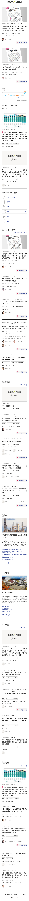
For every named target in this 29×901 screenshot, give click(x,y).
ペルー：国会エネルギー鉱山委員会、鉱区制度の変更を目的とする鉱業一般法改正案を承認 (14, 742)
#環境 (14, 74)
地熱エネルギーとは (7, 606)
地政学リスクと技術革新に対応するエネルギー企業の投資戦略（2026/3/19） (14, 327)
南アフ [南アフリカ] (17, 416)
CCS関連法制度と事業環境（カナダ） (11, 551)
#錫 (2, 703)
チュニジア (23, 414)
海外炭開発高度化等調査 (12, 143)
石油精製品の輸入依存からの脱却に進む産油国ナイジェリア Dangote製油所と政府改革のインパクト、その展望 (14, 28)
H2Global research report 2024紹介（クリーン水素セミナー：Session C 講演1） (14, 491)
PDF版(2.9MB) (22, 433)
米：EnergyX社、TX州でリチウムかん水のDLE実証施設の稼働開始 (14, 673)
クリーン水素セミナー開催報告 (12, 441)
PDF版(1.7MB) (22, 316)
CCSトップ (4, 563)
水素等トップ (21, 385)
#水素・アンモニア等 (7, 74)
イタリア (24, 689)
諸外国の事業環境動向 (7, 558)
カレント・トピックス (11, 698)
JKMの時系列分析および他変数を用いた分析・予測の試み (14, 358)
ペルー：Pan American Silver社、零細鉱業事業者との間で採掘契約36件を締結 (14, 720)
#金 (2, 728)
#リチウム (4, 680)
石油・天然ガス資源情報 (17, 306)
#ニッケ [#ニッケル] (20, 703)
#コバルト (24, 701)
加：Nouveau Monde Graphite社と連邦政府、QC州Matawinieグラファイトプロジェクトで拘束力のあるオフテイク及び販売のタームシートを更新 (14, 173)
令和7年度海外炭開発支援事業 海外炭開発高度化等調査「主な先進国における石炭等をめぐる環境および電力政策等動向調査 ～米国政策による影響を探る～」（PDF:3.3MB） (14, 136)
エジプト (17, 414)
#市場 (12, 36)
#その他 (4, 749)
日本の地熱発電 (5, 608)
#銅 (2, 701)
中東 (18, 322)
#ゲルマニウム (17, 701)
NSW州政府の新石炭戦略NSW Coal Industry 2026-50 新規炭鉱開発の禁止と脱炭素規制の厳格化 (14, 830)
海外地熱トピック (6, 610)
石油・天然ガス (6, 33)
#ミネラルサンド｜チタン (10, 703)
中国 (15, 299)
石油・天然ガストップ (19, 232)
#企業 (12, 334)
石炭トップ (22, 766)
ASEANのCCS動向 (6, 553)
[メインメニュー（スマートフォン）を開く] (26, 2)
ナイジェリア (18, 23)
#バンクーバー (13, 181)
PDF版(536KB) (22, 710)
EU (20, 689)
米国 (14, 670)
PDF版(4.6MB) (22, 458)
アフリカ (13, 23)
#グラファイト (5, 181)
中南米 (21, 322)
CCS (20, 894)
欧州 (15, 322)
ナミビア (13, 416)
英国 (12, 691)
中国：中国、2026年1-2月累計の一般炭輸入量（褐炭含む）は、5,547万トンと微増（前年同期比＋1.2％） (14, 875)
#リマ (5, 728)
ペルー (16, 716)
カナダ (14, 167)
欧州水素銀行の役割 (8, 406)
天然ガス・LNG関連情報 (9, 105)
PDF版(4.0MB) (22, 82)
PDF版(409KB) (22, 845)
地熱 (24, 894)
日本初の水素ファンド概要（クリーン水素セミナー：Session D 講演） (14, 467)
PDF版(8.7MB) (22, 349)
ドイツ (21, 439)
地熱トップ (4, 615)
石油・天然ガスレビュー (17, 33)
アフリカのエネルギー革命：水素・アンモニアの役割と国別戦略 (14, 419)
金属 (3, 179)
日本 (15, 439)
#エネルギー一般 (6, 36)
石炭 (3, 143)
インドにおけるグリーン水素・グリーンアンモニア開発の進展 (14, 68)
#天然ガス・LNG (6, 365)
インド (15, 64)
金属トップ (22, 627)
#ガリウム (10, 701)
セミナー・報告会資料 (17, 331)
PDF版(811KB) (22, 372)
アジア (12, 64)
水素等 (3, 409)
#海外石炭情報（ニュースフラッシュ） (11, 816)
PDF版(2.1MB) (22, 481)
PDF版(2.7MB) (22, 43)
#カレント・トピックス (7, 838)
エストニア (16, 691)
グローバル (13, 130)
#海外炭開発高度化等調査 (8, 146)
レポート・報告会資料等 (13, 409)
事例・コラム (5, 611)
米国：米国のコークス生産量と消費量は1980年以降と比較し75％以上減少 (14, 810)
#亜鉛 (5, 701)
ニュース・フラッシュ (11, 179)
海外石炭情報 (9, 814)
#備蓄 (3, 309)
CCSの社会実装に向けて (8, 559)
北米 (12, 167)
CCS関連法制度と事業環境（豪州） (10, 549)
